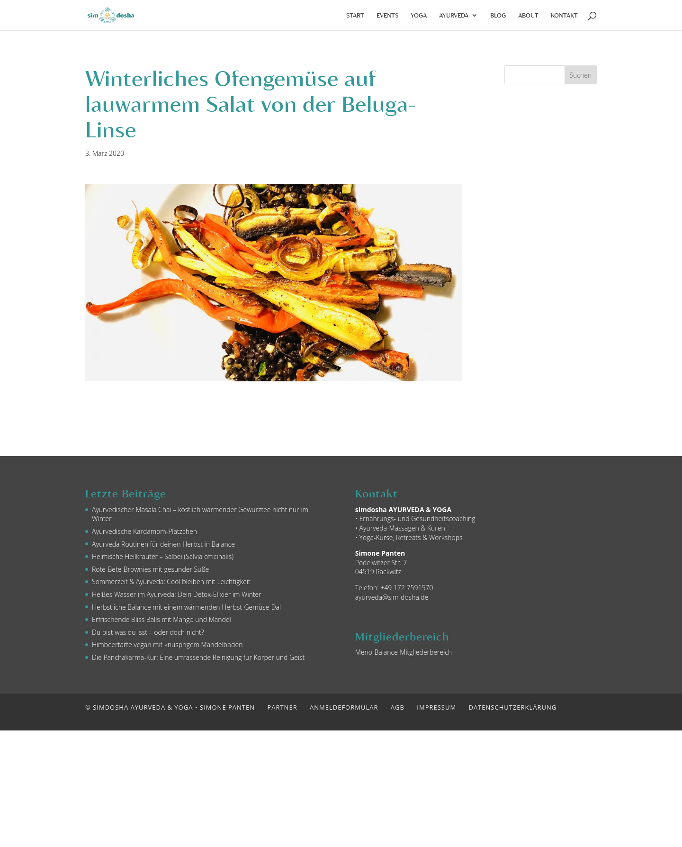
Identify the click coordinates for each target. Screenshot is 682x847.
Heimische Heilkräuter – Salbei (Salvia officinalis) (162, 556)
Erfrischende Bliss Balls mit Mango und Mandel (161, 619)
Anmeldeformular (344, 707)
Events (387, 15)
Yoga (419, 15)
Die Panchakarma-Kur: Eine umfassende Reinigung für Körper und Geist (198, 657)
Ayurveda (453, 15)
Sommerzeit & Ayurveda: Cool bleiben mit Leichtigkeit (171, 581)
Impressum (436, 707)
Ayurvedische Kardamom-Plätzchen (144, 531)
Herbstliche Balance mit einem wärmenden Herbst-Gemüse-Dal (186, 607)
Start (355, 15)
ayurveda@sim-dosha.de (392, 597)
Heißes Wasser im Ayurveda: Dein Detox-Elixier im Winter (176, 594)
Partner (282, 707)
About (528, 15)
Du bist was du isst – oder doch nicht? (148, 632)
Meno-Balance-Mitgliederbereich (403, 652)
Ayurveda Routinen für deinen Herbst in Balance (163, 544)
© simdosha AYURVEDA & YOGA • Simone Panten (170, 707)
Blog (498, 15)
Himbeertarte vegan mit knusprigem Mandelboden (167, 644)
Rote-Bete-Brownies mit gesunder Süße (150, 569)
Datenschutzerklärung (513, 707)
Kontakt (564, 15)
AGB (397, 707)
